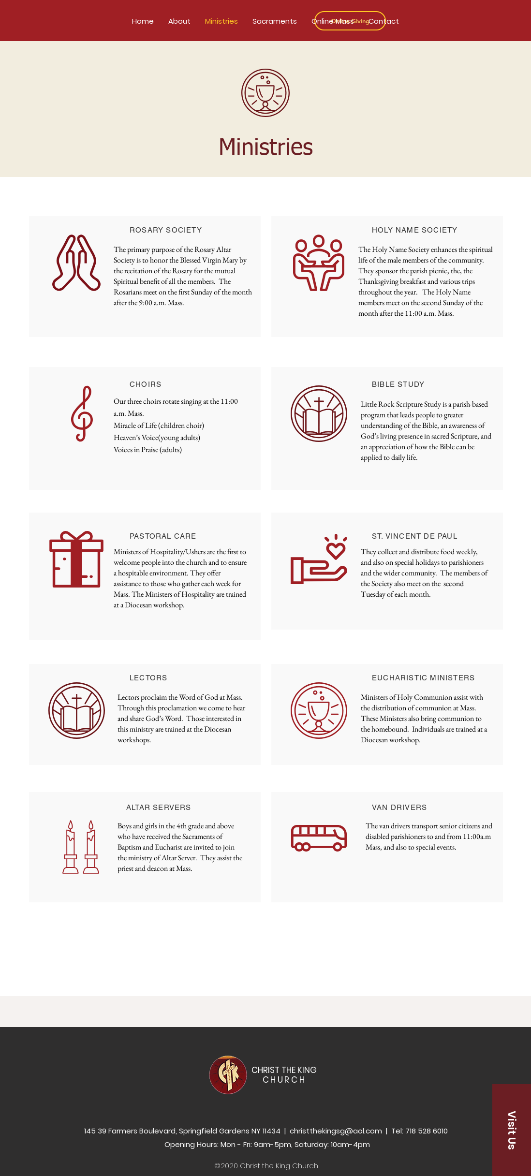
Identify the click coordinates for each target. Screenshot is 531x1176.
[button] (511, 1130)
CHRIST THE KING (284, 1075)
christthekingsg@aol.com (336, 1131)
